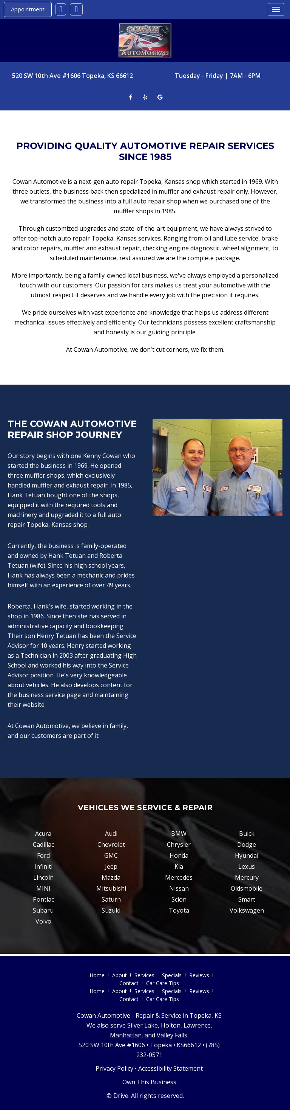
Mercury (247, 877)
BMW (179, 833)
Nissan (179, 888)
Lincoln (43, 877)
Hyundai (246, 855)
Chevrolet (111, 844)
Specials (172, 975)
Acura (43, 833)
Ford (43, 855)
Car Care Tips (162, 983)
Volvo (43, 921)
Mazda (111, 877)
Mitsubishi (111, 888)
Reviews (199, 975)
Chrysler (179, 844)
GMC (111, 855)
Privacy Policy (114, 1068)
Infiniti (43, 866)
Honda (179, 855)
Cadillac (43, 844)
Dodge (246, 844)
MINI (43, 888)
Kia (178, 866)
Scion (179, 899)
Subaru (43, 910)
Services (144, 975)
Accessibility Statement (170, 1068)
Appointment (28, 9)
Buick (247, 833)
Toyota (179, 910)
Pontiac (43, 899)
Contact (129, 983)
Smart (246, 899)
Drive (120, 1095)
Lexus (246, 866)
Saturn (111, 899)
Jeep (111, 866)
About (119, 975)
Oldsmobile (246, 888)
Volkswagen (247, 910)
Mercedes (179, 877)
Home (97, 975)
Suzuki (111, 910)
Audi (111, 833)
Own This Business (149, 1082)
